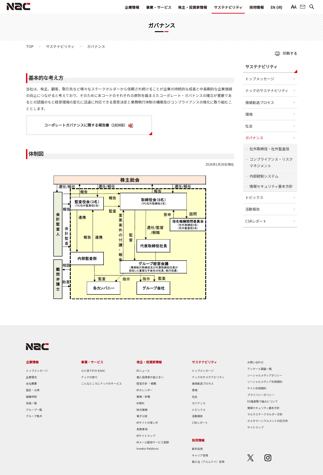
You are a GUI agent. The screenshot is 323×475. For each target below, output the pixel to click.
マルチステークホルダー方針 (265, 414)
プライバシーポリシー (260, 395)
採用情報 (256, 7)
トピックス (254, 197)
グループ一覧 (34, 410)
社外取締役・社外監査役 (269, 148)
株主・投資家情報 (192, 7)
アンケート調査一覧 (259, 369)
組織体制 (31, 396)
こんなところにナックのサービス (101, 383)
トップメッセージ (259, 78)
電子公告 (142, 416)
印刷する (290, 53)
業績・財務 (143, 396)
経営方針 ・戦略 (146, 383)
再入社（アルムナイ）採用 (208, 461)
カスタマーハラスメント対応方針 (267, 421)
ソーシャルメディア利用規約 (264, 381)
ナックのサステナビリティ (266, 90)
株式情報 (142, 410)
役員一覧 (31, 403)
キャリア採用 (200, 455)
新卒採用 (197, 449)
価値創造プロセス (259, 102)
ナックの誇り (89, 377)
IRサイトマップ (146, 435)
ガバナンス (254, 137)
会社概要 (31, 383)
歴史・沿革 (33, 390)
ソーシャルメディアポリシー (264, 375)
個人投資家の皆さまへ (150, 377)
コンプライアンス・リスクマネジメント (271, 162)
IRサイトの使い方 (147, 422)
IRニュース (143, 370)
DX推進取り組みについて (262, 401)
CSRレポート (255, 221)
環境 (248, 114)
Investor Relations (147, 448)
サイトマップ (255, 427)
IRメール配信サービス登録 (153, 442)
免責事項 (142, 429)
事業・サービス (158, 7)
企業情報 (132, 7)
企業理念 (31, 377)
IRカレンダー (145, 390)
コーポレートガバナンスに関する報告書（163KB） (85, 125)
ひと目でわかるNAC (93, 370)
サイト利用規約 (256, 388)
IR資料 (140, 403)
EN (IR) (276, 7)
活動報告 (252, 209)
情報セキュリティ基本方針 (271, 186)
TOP (29, 46)
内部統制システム (264, 176)
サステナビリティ (228, 7)
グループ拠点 (34, 416)
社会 (248, 126)
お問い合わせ (302, 7)
